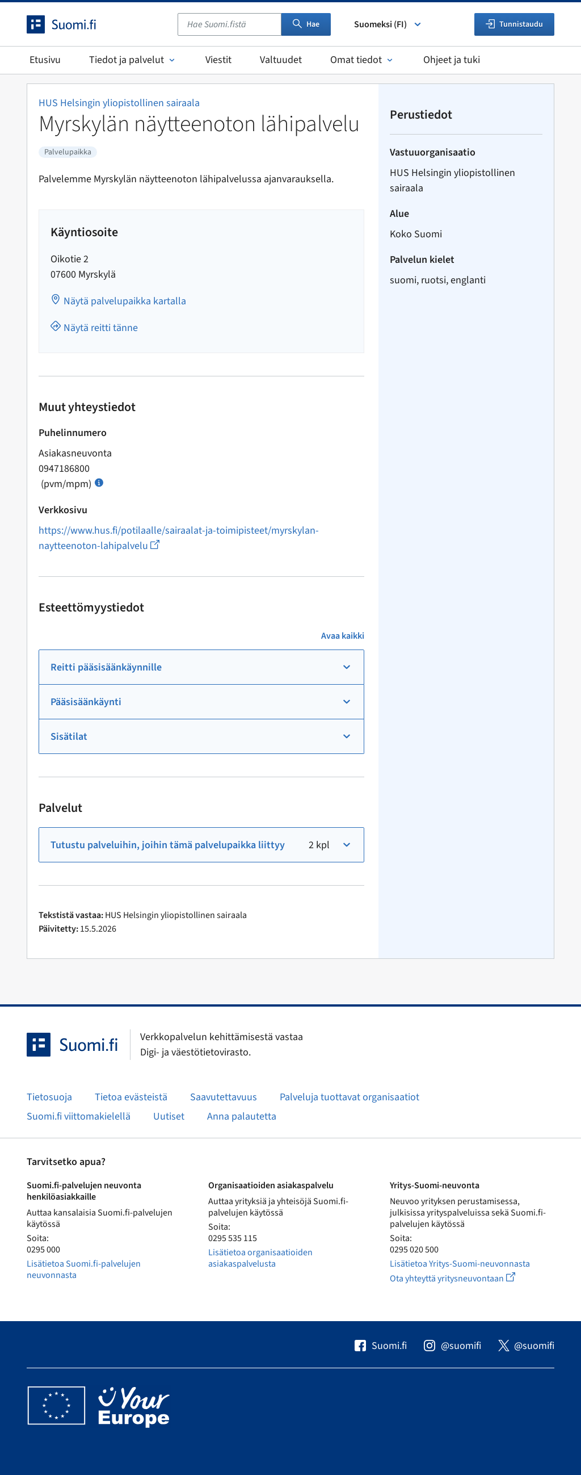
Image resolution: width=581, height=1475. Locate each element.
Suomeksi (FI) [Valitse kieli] (388, 24)
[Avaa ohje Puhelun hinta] (99, 481)
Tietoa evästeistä (131, 1097)
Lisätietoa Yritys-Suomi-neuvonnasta (460, 1263)
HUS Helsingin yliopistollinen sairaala (119, 103)
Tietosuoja (49, 1097)
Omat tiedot (362, 60)
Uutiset (168, 1116)
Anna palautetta (241, 1116)
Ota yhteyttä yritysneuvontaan (465, 1278)
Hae (306, 24)
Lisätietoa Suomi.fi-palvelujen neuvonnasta (84, 1269)
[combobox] (229, 24)
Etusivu (45, 60)
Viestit (218, 60)
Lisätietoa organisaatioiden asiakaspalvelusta (260, 1258)
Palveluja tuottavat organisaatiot (349, 1097)
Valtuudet (281, 60)
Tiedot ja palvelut (133, 60)
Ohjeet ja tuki (451, 60)
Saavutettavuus (223, 1097)
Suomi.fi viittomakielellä (78, 1116)
